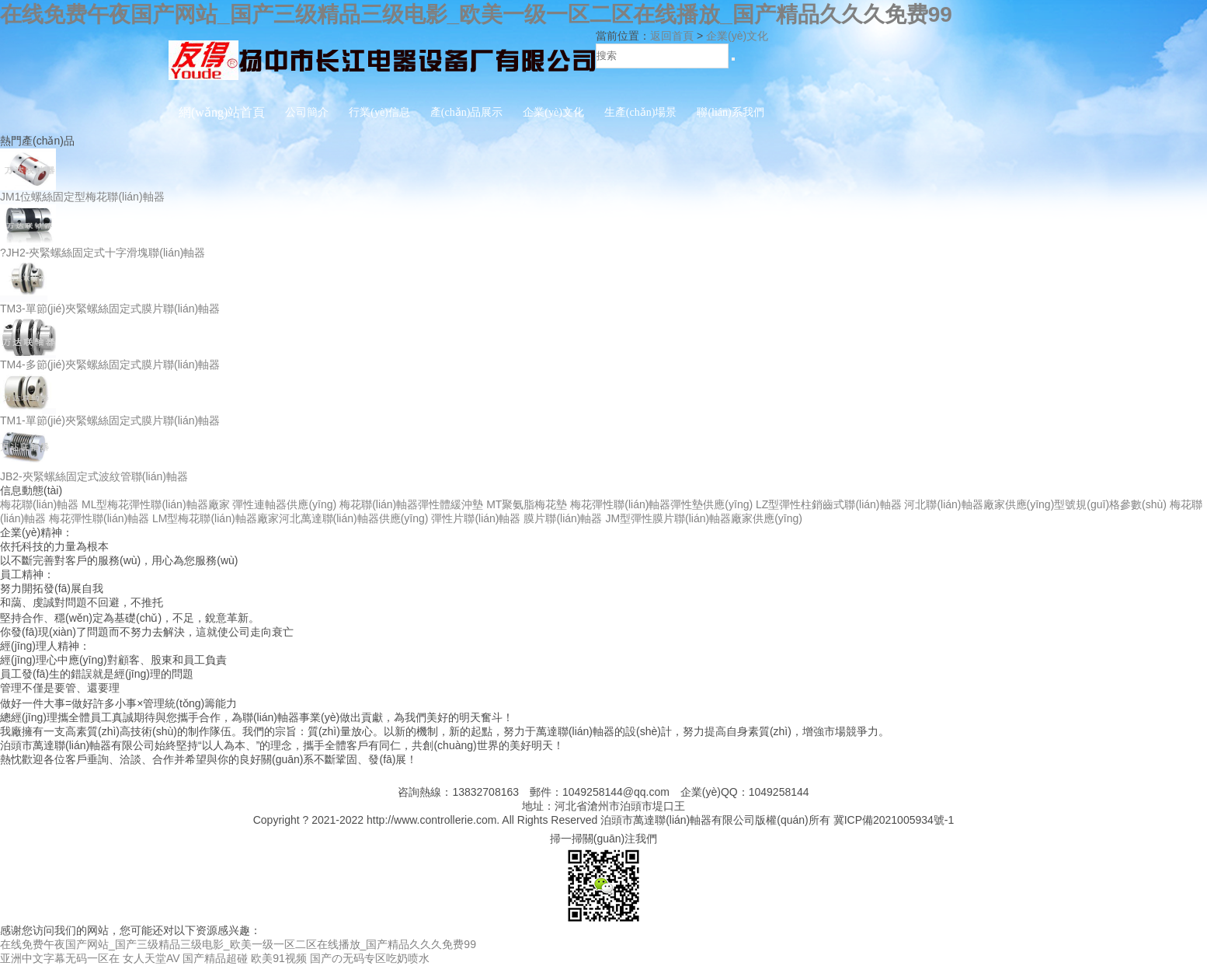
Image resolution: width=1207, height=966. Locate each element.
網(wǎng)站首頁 (222, 112)
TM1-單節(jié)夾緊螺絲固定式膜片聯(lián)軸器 (110, 420)
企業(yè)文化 (553, 112)
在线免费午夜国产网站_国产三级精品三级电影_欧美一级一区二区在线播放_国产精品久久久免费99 (476, 14)
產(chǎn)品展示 (466, 112)
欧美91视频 (279, 958)
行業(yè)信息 (379, 112)
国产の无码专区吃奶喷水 (370, 958)
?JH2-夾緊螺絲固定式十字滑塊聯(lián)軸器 (102, 252)
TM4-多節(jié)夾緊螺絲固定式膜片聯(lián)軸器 (110, 364)
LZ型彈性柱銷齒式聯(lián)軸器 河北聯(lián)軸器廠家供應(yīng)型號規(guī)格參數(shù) (961, 504)
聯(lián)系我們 (730, 112)
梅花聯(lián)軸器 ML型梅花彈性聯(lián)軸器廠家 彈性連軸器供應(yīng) (168, 504)
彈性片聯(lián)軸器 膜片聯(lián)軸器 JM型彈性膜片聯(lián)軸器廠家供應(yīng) (616, 518)
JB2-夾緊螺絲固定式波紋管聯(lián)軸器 (94, 476)
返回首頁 (672, 36)
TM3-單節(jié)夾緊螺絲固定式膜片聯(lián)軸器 (110, 308)
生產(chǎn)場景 (640, 112)
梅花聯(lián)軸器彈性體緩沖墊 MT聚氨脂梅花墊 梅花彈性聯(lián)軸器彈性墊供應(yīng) (546, 504)
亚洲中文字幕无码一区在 (60, 958)
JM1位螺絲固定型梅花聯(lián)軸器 (82, 196)
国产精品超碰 (215, 958)
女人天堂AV (151, 958)
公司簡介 (307, 112)
